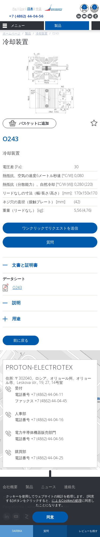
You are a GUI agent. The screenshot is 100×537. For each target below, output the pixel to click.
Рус (15, 8)
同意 (50, 516)
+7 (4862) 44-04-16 (47, 419)
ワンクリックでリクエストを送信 (50, 228)
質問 (50, 242)
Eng (22, 8)
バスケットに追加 (34, 123)
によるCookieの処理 (67, 500)
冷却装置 (41, 33)
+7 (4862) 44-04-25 (47, 457)
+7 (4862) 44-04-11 (47, 394)
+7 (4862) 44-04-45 (51, 400)
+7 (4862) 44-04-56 (26, 16)
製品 (28, 33)
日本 (30, 8)
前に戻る (20, 340)
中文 (39, 8)
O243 (17, 287)
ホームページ (11, 33)
